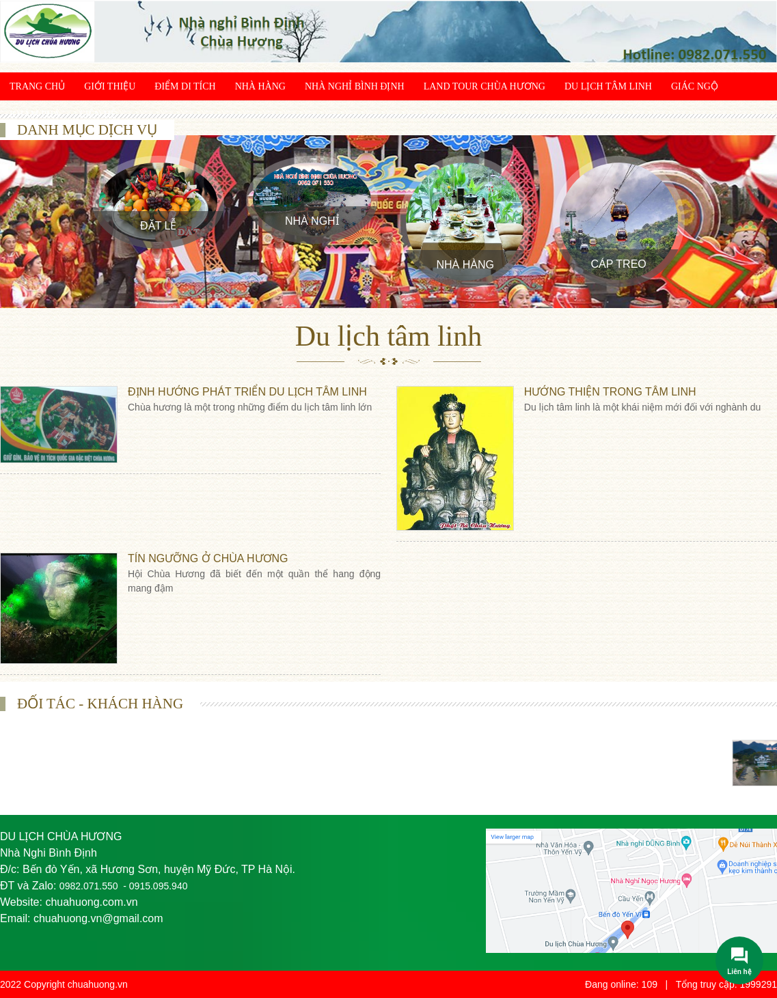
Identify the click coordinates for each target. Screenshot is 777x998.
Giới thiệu (109, 86)
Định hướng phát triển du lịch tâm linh (247, 392)
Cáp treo (618, 264)
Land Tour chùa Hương (484, 86)
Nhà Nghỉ (312, 221)
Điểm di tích (184, 86)
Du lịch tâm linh (608, 86)
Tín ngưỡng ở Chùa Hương (208, 558)
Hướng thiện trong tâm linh (610, 392)
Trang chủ (37, 86)
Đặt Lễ (158, 226)
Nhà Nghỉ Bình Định (355, 86)
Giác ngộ (694, 86)
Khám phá (35, 114)
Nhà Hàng (260, 86)
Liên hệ (97, 114)
